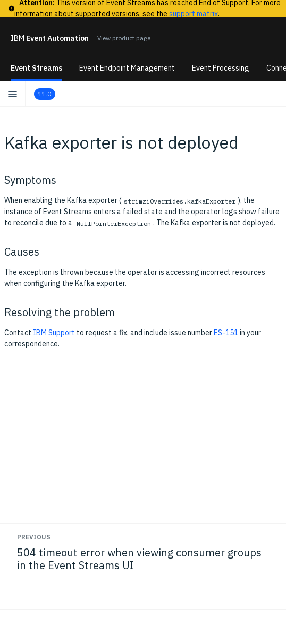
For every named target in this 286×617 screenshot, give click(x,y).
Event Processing (220, 68)
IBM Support (54, 332)
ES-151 (226, 332)
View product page (123, 38)
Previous (34, 537)
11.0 (44, 94)
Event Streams (36, 68)
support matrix (193, 14)
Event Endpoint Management (127, 68)
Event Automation (50, 38)
